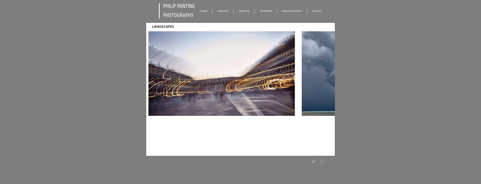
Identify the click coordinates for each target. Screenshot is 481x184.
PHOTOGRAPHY (178, 15)
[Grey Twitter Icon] (313, 161)
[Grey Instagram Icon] (322, 161)
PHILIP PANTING (179, 6)
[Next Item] (328, 73)
